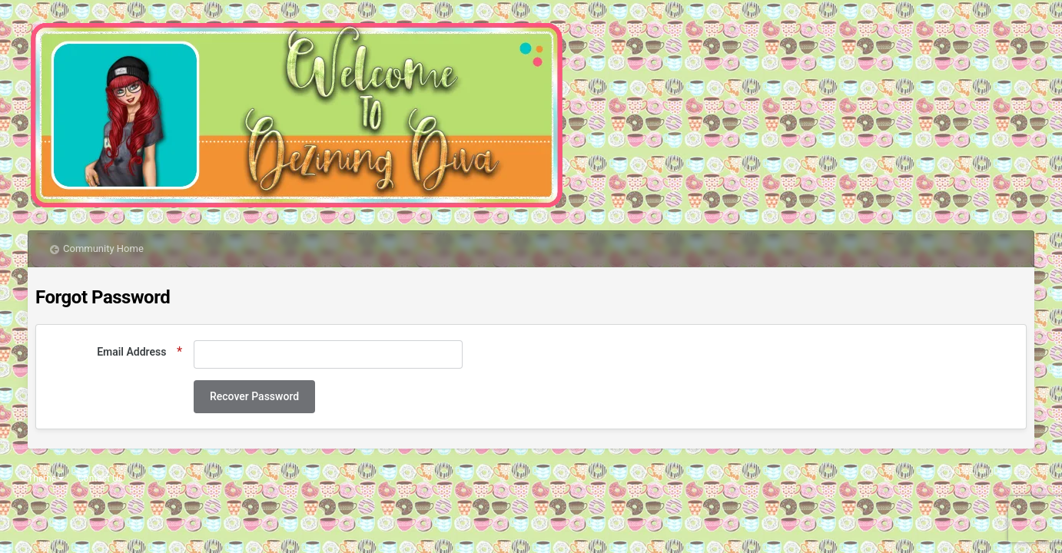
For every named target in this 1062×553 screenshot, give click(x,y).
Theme (46, 478)
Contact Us (100, 478)
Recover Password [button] (254, 396)
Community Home (103, 248)
